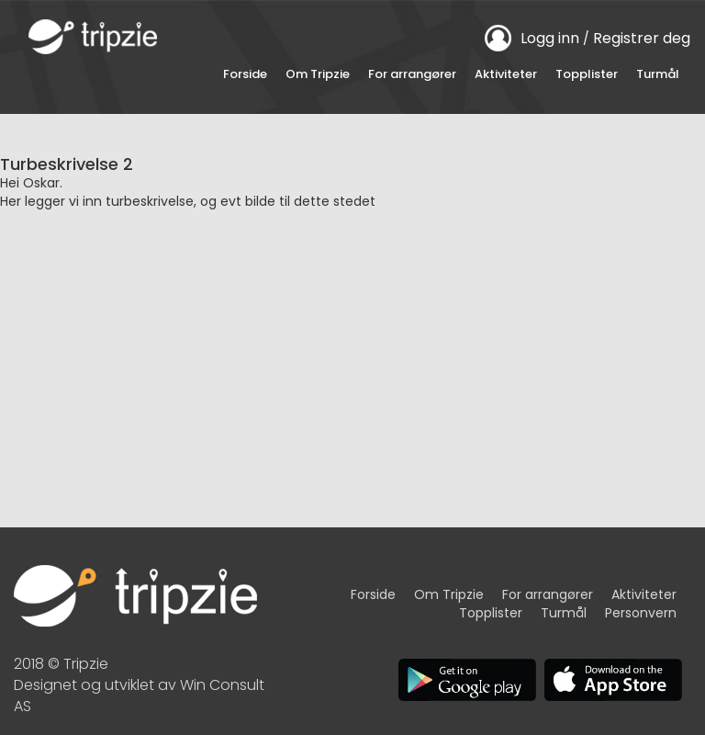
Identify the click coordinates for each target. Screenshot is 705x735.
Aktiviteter (506, 74)
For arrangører (412, 74)
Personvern (641, 613)
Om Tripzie (317, 74)
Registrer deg (641, 38)
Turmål (657, 74)
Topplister (586, 74)
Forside (245, 74)
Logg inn (549, 38)
